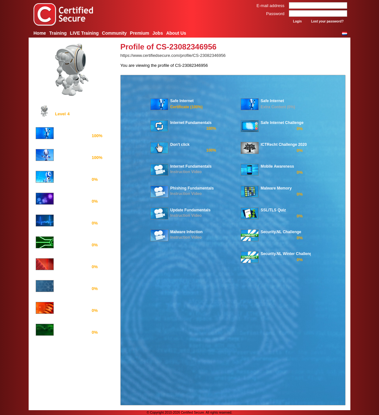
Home (39, 33)
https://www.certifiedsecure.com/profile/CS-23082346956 (173, 55)
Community (114, 33)
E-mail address (270, 5)
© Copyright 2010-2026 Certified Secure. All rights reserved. (189, 412)
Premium (139, 33)
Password (275, 13)
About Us (176, 33)
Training (58, 33)
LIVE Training (84, 33)
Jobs (158, 33)
